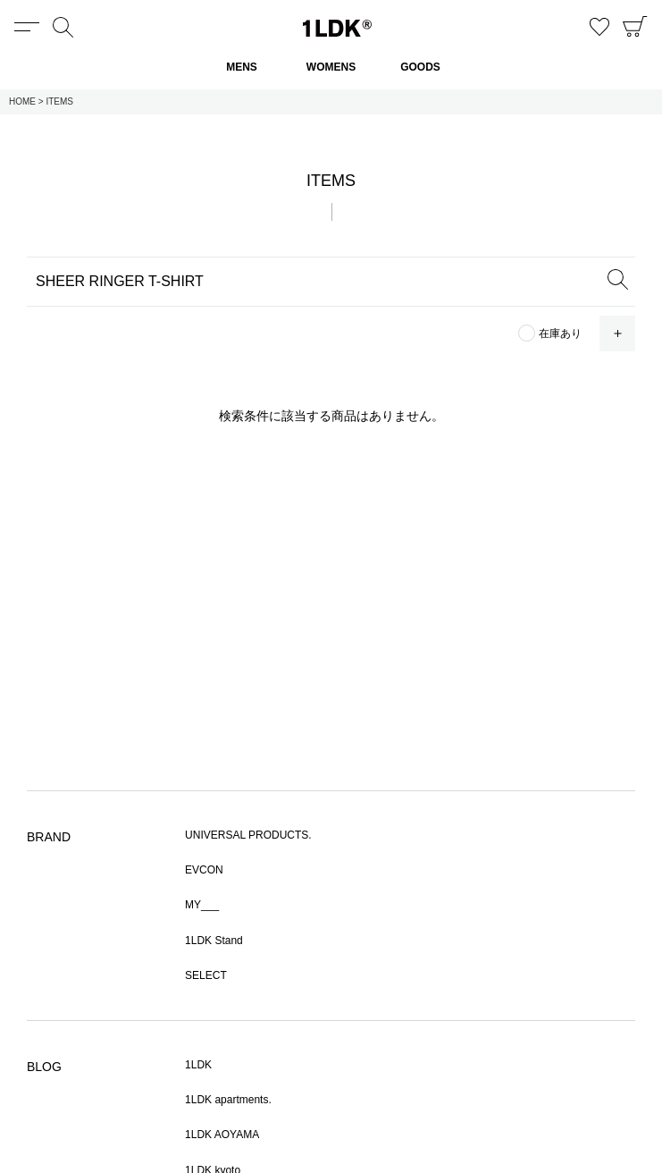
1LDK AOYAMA (222, 1134)
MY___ (202, 905)
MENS (241, 67)
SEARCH (617, 279)
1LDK (337, 28)
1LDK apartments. (228, 1099)
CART (635, 27)
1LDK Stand (214, 940)
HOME (22, 101)
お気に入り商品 (599, 27)
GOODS (420, 67)
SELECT (206, 975)
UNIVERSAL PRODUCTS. (248, 835)
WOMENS (331, 67)
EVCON (204, 870)
